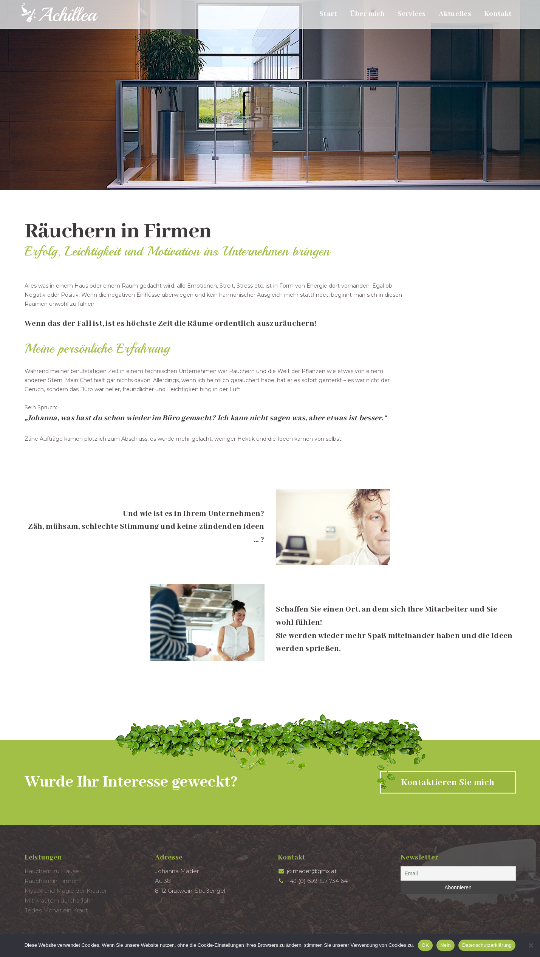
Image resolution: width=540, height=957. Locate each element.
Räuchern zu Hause (52, 871)
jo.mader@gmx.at (311, 871)
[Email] (458, 873)
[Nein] (530, 945)
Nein (445, 945)
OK (425, 945)
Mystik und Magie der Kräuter (66, 890)
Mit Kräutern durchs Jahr (58, 900)
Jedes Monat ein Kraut (56, 910)
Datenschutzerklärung (487, 945)
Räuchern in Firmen (52, 880)
